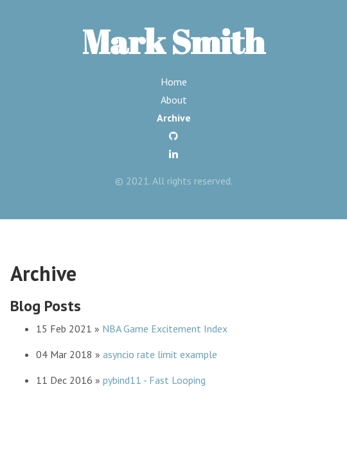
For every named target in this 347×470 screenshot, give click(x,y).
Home (174, 81)
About (174, 99)
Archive (174, 117)
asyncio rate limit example (160, 354)
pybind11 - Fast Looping (154, 380)
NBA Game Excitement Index (164, 328)
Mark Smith (173, 41)
